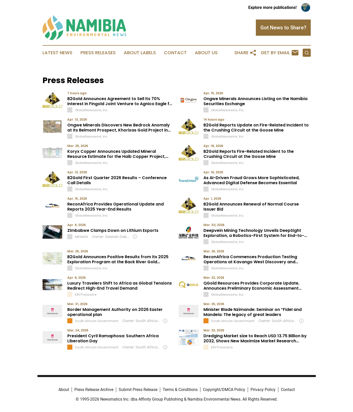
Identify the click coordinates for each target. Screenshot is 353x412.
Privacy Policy (263, 389)
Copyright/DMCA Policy (224, 389)
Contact (175, 52)
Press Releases (98, 52)
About (63, 389)
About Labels (140, 52)
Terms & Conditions (180, 389)
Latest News (57, 52)
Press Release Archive (93, 389)
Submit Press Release (138, 389)
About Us (206, 52)
